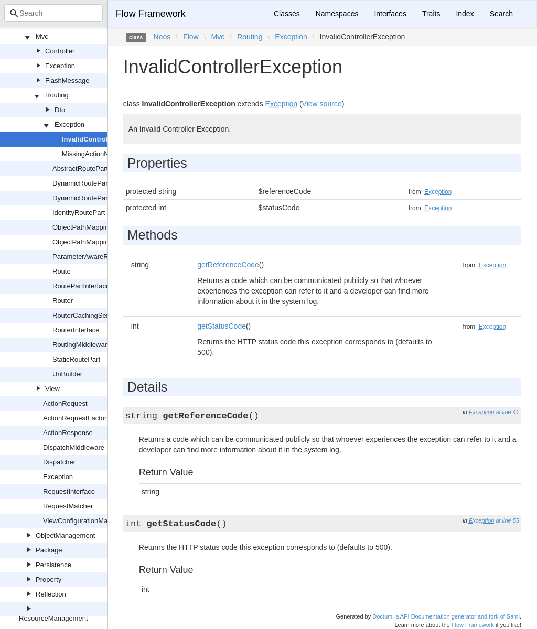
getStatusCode (221, 326)
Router (62, 301)
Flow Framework (151, 13)
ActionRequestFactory (76, 418)
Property (48, 579)
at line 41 (507, 412)
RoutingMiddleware (81, 345)
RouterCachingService (86, 315)
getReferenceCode (228, 265)
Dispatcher (59, 462)
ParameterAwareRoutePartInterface (106, 257)
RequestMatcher (68, 506)
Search (501, 13)
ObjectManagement (65, 535)
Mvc (42, 36)
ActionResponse (68, 433)
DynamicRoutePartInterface (94, 198)
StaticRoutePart (76, 359)
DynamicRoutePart (81, 183)
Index (465, 13)
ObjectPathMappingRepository (98, 242)
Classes (287, 13)
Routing (57, 95)
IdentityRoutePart (78, 212)
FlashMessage (67, 80)
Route (61, 271)
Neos (162, 36)
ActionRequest (65, 403)
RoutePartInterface (81, 286)
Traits (431, 13)
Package (49, 550)
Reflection (51, 594)
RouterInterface (76, 330)
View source (322, 104)
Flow (191, 36)
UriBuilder (67, 374)
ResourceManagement (53, 618)
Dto (60, 110)
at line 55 (507, 520)
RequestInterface (69, 491)
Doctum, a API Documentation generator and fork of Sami (446, 616)
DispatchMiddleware (73, 447)
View (52, 389)
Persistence (53, 565)
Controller (59, 51)
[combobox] (53, 13)
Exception (60, 66)
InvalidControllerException (105, 139)
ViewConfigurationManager (84, 521)
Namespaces (337, 13)
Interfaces (390, 13)
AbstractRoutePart (80, 168)
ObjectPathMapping (82, 227)
